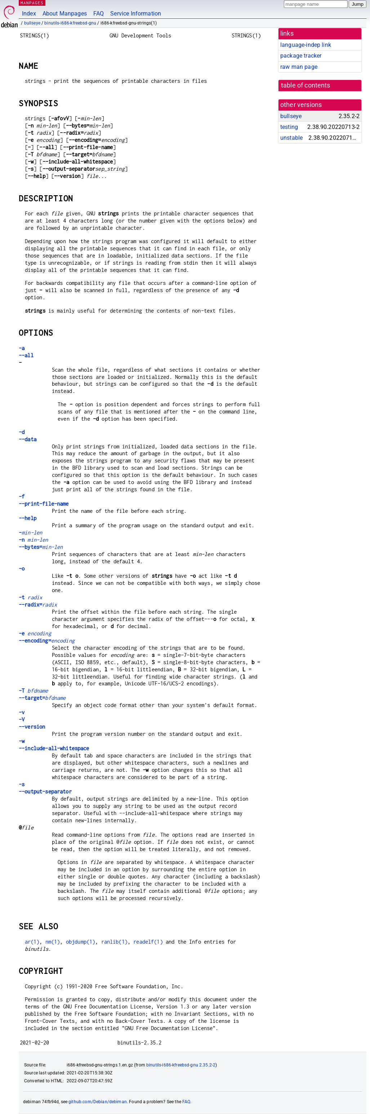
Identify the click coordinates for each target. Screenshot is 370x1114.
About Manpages (65, 13)
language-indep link (305, 44)
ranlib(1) (114, 942)
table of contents (305, 85)
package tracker (300, 55)
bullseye (32, 23)
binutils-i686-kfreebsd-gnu (70, 23)
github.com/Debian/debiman (97, 1101)
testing (289, 127)
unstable (291, 137)
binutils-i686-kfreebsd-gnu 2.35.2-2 (180, 1065)
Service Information (135, 13)
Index (29, 13)
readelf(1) (148, 942)
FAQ (98, 13)
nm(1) (52, 942)
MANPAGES (32, 2)
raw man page (298, 66)
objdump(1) (80, 942)
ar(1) (32, 942)
